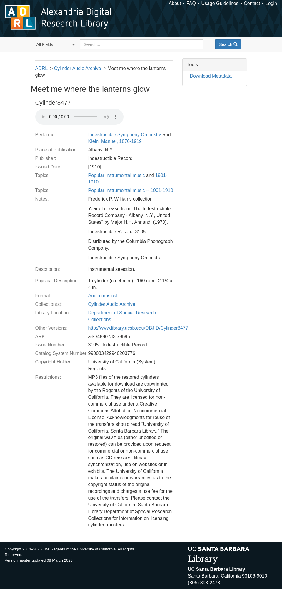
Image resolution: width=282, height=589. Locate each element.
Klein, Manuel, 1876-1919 (115, 141)
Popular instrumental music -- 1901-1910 (130, 190)
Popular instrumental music (116, 175)
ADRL (41, 68)
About (175, 3)
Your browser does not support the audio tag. (79, 117)
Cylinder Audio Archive (77, 68)
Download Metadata (211, 76)
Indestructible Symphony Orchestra (125, 134)
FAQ (191, 3)
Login (271, 3)
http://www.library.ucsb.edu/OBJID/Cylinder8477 (138, 328)
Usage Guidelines (219, 3)
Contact (252, 3)
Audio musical (103, 295)
